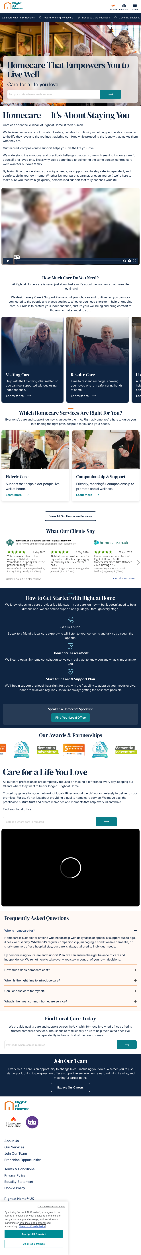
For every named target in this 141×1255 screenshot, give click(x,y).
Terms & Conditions (19, 1169)
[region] (34, 1228)
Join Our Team (15, 1153)
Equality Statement (18, 1182)
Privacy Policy (15, 1175)
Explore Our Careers (70, 1087)
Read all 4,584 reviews (124, 578)
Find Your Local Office (70, 717)
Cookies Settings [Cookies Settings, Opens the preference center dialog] (34, 1243)
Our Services (14, 1147)
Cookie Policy (14, 1188)
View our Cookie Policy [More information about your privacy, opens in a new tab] (32, 1226)
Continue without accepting (51, 1206)
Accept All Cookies (34, 1234)
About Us (11, 1141)
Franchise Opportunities (23, 1160)
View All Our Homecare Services (70, 516)
